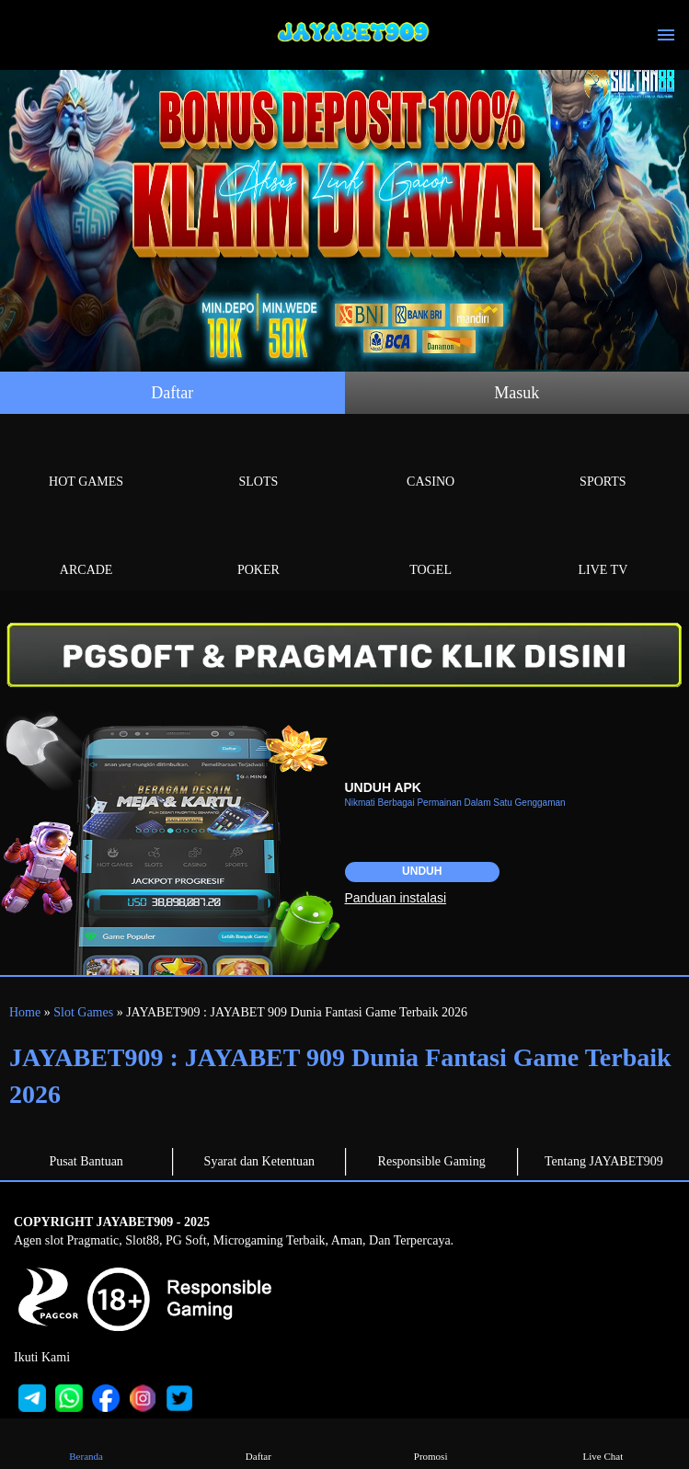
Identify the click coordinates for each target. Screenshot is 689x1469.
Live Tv (603, 549)
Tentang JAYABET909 (604, 1161)
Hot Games (86, 460)
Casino (431, 460)
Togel (431, 549)
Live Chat (602, 1443)
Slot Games (83, 1012)
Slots (258, 460)
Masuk (516, 393)
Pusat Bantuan (86, 1161)
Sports (603, 460)
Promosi (430, 1443)
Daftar (172, 393)
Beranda (86, 1443)
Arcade (86, 549)
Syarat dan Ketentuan (260, 1161)
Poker (258, 549)
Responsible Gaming (432, 1161)
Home (24, 1012)
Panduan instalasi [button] (396, 897)
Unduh (422, 871)
